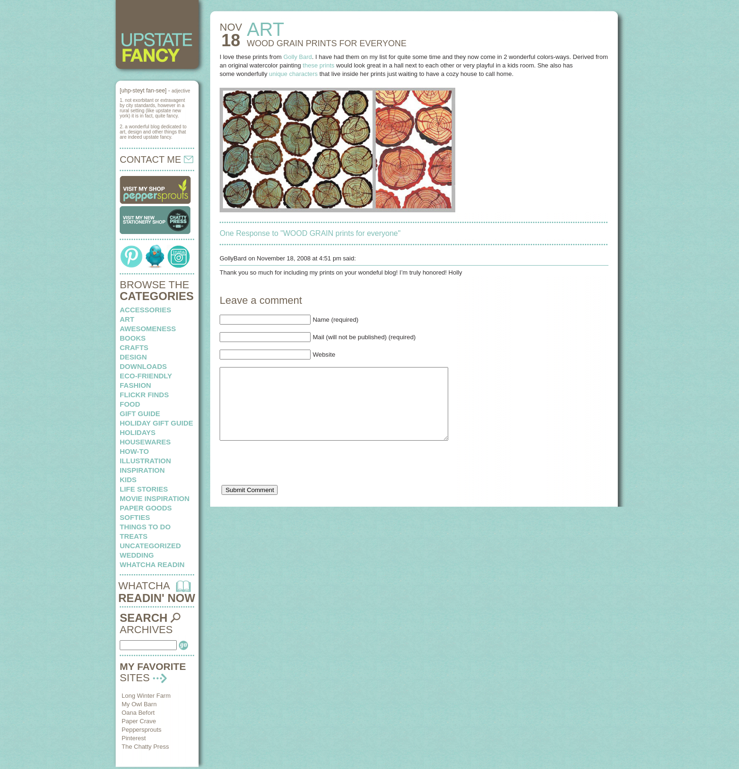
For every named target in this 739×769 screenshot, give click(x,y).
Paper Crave (139, 721)
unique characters (293, 73)
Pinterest (134, 738)
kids (128, 480)
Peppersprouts (142, 729)
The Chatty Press (145, 746)
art (127, 319)
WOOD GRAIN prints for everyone (327, 43)
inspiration (142, 470)
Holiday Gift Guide (156, 423)
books (133, 338)
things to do (145, 527)
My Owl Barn (139, 704)
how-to (134, 451)
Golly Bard (297, 56)
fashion (135, 385)
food (130, 404)
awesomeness (148, 329)
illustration (145, 461)
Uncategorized (150, 546)
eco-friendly (146, 376)
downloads (143, 366)
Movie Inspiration (154, 498)
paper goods (146, 508)
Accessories (145, 310)
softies (135, 517)
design (133, 357)
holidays (138, 432)
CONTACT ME (156, 159)
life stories (144, 489)
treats (134, 536)
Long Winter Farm (146, 695)
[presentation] (291, 480)
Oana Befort (138, 712)
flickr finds (144, 395)
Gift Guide (140, 414)
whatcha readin (152, 564)
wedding (137, 555)
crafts (134, 347)
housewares (145, 442)
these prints (318, 65)
